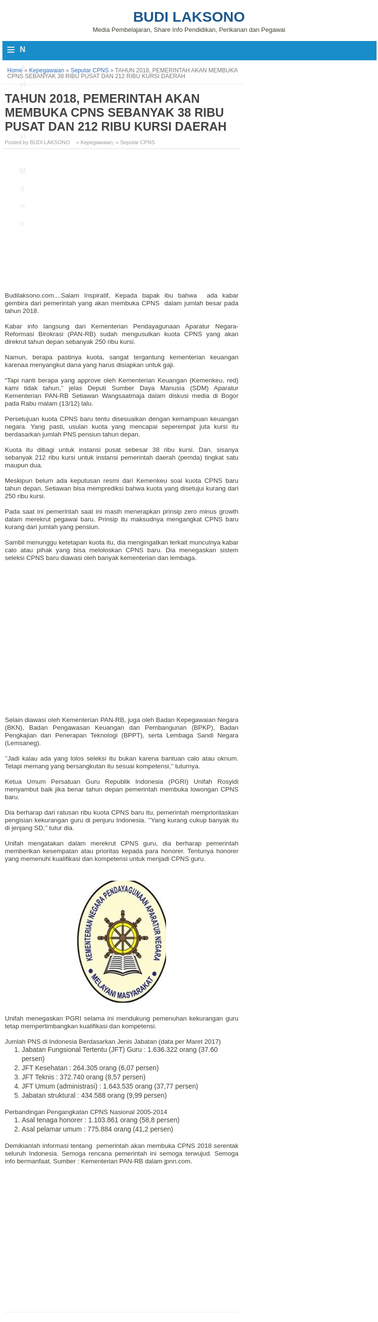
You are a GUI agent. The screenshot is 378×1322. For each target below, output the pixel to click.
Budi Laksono (189, 17)
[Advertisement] (122, 223)
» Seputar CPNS (134, 142)
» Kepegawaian (94, 142)
